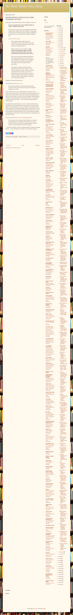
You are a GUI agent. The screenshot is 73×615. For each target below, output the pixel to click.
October (61, 51)
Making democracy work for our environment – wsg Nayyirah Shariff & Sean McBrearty (49, 183)
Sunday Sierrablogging (50, 233)
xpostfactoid (48, 565)
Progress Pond (49, 406)
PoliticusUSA (48, 383)
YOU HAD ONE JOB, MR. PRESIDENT (62, 198)
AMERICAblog (49, 65)
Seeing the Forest (49, 466)
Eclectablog (48, 179)
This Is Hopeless (49, 289)
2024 (59, 32)
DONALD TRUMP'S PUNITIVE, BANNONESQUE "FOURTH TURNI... (63, 320)
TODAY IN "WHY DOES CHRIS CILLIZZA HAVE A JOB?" (63, 540)
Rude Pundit (48, 460)
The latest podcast (49, 116)
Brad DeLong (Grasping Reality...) (50, 120)
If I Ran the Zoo (49, 231)
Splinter (47, 489)
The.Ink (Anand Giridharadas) (49, 519)
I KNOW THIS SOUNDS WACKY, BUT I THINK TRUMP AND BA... (63, 146)
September (62, 53)
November (62, 49)
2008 (59, 572)
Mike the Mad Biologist (49, 304)
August (61, 55)
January (61, 554)
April (61, 63)
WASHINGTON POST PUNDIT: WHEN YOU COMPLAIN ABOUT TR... (63, 478)
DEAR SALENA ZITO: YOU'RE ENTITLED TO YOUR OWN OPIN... (63, 161)
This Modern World (50, 525)
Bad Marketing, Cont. (50, 310)
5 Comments (24, 136)
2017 (59, 46)
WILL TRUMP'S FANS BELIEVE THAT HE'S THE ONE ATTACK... (63, 299)
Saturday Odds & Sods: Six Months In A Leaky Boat (50, 197)
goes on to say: (19, 83)
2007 (59, 574)
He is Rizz (48, 577)
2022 (59, 36)
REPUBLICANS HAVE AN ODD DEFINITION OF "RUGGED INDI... (63, 335)
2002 (59, 584)
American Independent (48, 73)
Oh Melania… (48, 171)
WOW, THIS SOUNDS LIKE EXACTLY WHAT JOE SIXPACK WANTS (63, 153)
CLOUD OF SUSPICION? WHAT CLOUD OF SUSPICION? (63, 125)
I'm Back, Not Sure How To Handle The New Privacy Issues (49, 36)
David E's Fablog (49, 157)
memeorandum (49, 295)
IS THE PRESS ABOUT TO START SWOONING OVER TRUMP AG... (63, 432)
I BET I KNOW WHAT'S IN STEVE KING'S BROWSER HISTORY (63, 348)
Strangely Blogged (49, 498)
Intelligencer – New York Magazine (50, 249)
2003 (59, 582)
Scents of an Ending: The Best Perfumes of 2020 (50, 474)
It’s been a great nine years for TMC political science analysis (50, 316)
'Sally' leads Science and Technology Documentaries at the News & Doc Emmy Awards (50, 129)
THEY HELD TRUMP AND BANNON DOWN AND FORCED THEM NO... (63, 292)
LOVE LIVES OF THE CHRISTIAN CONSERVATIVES (63, 118)
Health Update (48, 277)
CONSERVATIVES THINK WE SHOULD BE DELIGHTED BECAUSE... (63, 258)
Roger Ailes (48, 452)
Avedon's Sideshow (50, 88)
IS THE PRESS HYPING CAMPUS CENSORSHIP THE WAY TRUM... (62, 381)
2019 (59, 42)
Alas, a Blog (48, 41)
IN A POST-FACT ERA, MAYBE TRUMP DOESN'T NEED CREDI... (63, 225)
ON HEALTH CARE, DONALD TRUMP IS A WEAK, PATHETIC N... (63, 355)
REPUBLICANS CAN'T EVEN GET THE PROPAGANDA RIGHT (63, 439)
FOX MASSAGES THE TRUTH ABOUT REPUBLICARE (63, 362)
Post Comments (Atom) (15, 147)
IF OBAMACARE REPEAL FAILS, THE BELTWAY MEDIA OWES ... (63, 212)
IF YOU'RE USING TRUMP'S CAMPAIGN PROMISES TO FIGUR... (63, 139)
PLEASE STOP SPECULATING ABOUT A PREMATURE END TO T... (63, 425)
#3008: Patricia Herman (50, 191)
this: (35, 22)
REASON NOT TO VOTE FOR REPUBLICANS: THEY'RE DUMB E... (63, 410)
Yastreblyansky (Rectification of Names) (49, 575)
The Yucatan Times (16, 38)
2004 (59, 580)
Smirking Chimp (49, 483)
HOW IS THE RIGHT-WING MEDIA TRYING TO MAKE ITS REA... (62, 499)
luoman (35, 608)
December (62, 47)
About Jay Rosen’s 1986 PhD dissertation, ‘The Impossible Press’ (50, 401)
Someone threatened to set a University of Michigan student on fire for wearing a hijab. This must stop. (50, 493)
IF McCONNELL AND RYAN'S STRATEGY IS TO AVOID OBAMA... (62, 450)
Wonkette (48, 552)
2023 (59, 34)
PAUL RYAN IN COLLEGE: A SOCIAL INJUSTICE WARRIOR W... (63, 286)
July (60, 57)
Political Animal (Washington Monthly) (49, 375)
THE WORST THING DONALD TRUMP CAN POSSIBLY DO (63, 85)
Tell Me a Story (49, 511)
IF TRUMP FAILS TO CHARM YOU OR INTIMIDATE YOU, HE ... (63, 174)
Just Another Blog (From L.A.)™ (49, 270)
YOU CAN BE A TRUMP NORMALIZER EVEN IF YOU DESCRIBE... (63, 279)
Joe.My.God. (48, 252)
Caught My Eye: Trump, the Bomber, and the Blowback (49, 425)
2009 (59, 570)
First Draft (48, 194)
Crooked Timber (49, 134)
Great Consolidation (50, 214)
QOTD (47, 204)
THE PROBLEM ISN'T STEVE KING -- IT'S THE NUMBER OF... (63, 368)
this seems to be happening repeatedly (23, 117)
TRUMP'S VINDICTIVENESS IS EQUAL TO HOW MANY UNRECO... (63, 397)
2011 (59, 566)
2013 (59, 562)
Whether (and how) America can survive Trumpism (49, 68)
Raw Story (48, 411)
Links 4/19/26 (48, 306)
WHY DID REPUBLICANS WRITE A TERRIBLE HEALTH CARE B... (63, 457)
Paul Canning (48, 357)
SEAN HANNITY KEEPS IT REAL (63, 68)
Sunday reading (49, 480)
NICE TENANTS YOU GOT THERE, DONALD (62, 231)
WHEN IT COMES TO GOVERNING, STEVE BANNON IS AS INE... (63, 185)
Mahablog (48, 287)
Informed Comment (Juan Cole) (50, 243)
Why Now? (48, 547)
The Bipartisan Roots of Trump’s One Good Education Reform (50, 379)
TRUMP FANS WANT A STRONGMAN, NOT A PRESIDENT (63, 78)
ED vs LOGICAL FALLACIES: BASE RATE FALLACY (50, 210)
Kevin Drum (48, 276)
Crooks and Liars (49, 140)
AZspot (47, 94)
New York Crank (49, 326)
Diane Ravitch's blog (50, 162)
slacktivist (48, 479)
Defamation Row (49, 543)
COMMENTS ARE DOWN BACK (63, 263)
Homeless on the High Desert (49, 227)
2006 (59, 576)
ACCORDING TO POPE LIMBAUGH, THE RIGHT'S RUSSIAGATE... (63, 252)
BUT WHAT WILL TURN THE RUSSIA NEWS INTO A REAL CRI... (63, 534)
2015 (59, 558)
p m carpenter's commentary (49, 346)
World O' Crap (49, 558)
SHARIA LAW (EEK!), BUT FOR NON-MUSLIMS (62, 105)
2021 (59, 38)
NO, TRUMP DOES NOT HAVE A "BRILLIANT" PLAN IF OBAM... (62, 417)
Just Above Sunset (49, 258)
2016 (59, 556)
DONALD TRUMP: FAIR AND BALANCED (63, 273)
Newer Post (8, 145)
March (61, 65)
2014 (59, 560)
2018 (59, 44)
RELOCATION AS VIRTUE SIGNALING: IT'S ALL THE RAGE (63, 306)
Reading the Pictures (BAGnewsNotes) (50, 422)
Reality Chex (48, 429)
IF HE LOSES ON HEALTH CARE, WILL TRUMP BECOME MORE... (63, 193)
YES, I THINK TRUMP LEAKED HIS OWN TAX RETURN (62, 341)
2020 (59, 40)
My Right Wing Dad (50, 321)
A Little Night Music (49, 111)
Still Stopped (48, 259)
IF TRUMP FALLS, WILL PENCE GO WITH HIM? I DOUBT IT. (63, 72)
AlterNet (47, 57)
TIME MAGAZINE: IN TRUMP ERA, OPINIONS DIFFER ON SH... (63, 204)
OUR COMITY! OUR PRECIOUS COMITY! (62, 472)
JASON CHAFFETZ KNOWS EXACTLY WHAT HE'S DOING (62, 465)
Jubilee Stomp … (49, 228)
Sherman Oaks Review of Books (49, 471)
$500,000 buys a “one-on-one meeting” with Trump (50, 394)
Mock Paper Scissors (50, 309)
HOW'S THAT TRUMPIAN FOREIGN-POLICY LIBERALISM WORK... (62, 98)
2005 (59, 578)
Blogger (44, 608)
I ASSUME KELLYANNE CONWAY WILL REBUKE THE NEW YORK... (63, 375)
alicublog (47, 46)
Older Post (38, 145)
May (61, 61)
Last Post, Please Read (50, 582)
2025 (59, 30)
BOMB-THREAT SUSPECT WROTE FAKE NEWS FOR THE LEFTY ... (63, 514)
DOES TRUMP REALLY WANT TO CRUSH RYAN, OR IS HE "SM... (63, 167)
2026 (59, 28)
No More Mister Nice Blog (24, 6)
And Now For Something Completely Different (50, 514)
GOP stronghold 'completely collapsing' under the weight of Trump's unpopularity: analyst (50, 415)
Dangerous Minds (49, 148)
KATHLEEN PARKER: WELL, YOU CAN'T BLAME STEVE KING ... (63, 328)
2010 (59, 568)
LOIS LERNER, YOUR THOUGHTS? (62, 445)
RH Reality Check (49, 443)
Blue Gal (47, 115)
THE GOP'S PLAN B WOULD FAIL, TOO (63, 179)
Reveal (47, 435)
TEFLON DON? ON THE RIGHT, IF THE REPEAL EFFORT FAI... (63, 404)
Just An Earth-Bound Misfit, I (49, 263)
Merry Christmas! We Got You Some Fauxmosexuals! (50, 561)
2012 (59, 564)
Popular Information (50, 392)
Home (23, 145)
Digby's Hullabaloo (50, 170)
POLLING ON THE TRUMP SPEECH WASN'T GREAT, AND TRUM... (63, 546)
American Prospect (50, 82)
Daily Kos (48, 146)
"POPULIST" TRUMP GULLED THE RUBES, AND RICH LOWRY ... (62, 312)
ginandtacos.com (49, 207)
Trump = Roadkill (49, 159)
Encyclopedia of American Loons (49, 190)
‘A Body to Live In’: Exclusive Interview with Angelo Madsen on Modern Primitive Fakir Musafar (50, 152)
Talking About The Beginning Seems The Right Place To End (50, 341)
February (61, 552)
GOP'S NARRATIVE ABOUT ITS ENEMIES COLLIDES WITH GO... (62, 526)
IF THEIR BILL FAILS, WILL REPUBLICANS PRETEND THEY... (63, 218)
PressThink (48, 399)
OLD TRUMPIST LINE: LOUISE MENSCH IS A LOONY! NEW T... (63, 507)
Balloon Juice (48, 103)
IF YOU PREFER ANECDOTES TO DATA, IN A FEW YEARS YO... (63, 112)
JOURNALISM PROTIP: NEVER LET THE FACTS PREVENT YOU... (62, 389)
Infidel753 (48, 236)
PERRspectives (49, 363)
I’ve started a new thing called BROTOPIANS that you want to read (50, 537)
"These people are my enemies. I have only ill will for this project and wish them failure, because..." (50, 98)
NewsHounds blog (49, 338)
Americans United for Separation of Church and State (49, 85)
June (61, 59)
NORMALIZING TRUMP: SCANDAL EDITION (62, 520)
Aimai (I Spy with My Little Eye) (49, 34)
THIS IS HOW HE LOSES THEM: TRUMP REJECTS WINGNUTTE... (63, 92)
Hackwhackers (49, 220)
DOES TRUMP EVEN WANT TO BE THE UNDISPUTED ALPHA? (63, 237)
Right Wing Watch (49, 451)
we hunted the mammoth (49, 534)
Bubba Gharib (48, 176)
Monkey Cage (49, 314)
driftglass (48, 175)
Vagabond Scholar (49, 527)
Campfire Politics (49, 467)
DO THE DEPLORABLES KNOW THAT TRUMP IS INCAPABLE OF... (63, 244)
